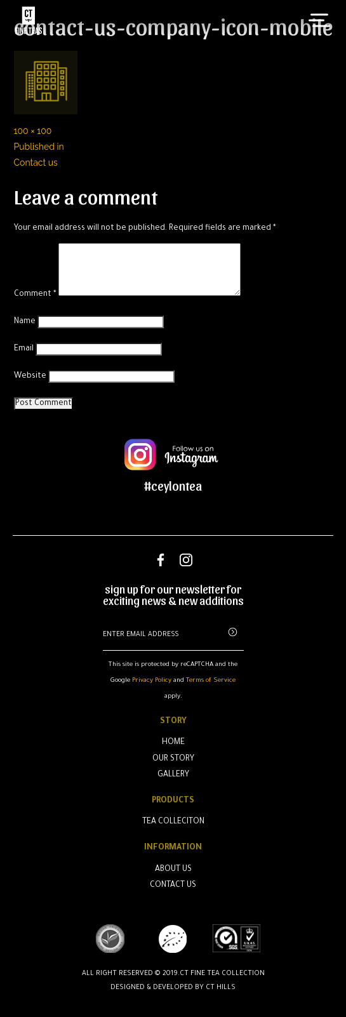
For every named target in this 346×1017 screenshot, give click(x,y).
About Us (173, 869)
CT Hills (221, 988)
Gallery (173, 775)
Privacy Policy (151, 680)
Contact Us (173, 885)
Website (30, 376)
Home (173, 742)
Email (24, 349)
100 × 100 (33, 131)
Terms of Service (211, 680)
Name (25, 321)
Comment (35, 294)
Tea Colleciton (173, 822)
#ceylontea (173, 485)
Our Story (173, 759)
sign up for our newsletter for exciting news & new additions (173, 594)
